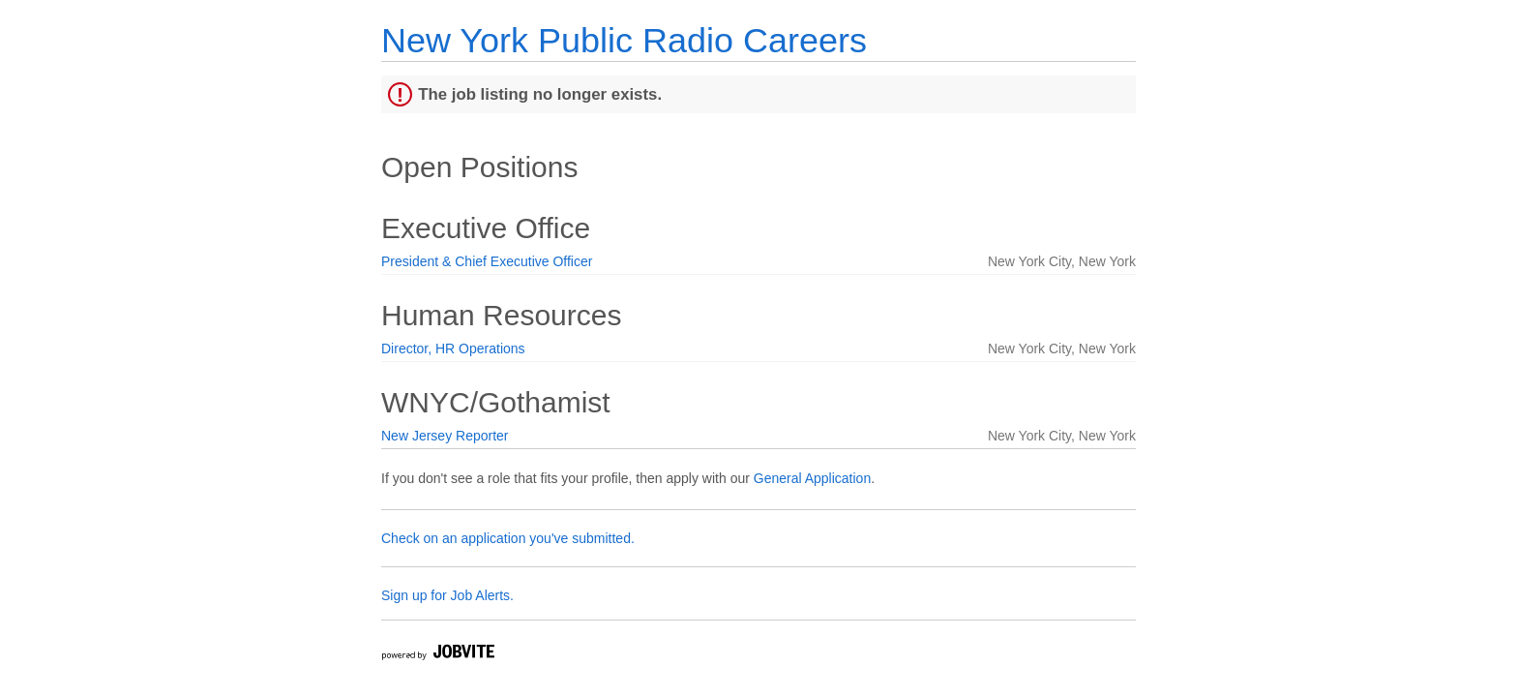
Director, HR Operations (453, 348)
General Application (812, 478)
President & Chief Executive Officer (486, 261)
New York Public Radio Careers (624, 40)
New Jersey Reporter (445, 435)
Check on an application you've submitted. (508, 538)
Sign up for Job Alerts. (447, 595)
